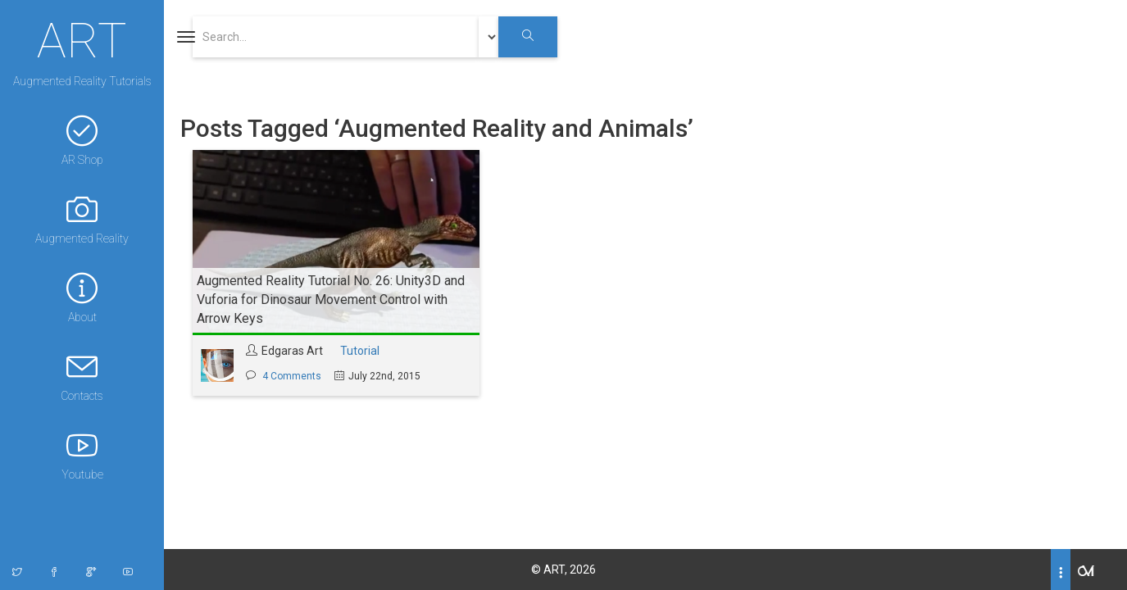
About (82, 298)
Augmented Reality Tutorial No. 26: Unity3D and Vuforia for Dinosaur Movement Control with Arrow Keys (331, 299)
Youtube (82, 455)
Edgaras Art (292, 350)
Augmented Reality (82, 219)
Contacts (82, 376)
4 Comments (291, 376)
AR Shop (82, 140)
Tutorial (359, 350)
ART (82, 38)
